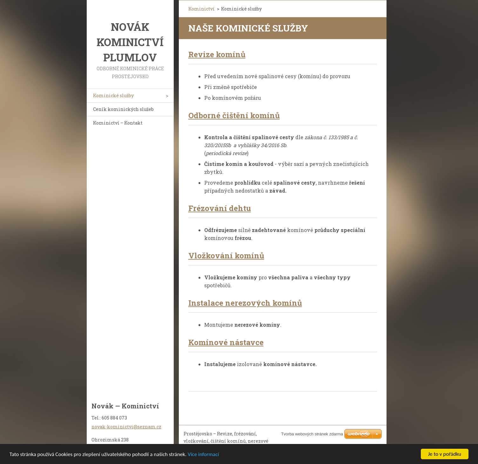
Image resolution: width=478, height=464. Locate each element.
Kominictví (201, 9)
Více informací (203, 454)
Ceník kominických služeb (123, 109)
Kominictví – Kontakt (118, 123)
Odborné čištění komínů (234, 115)
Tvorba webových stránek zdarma (312, 434)
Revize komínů (217, 54)
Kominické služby (113, 95)
